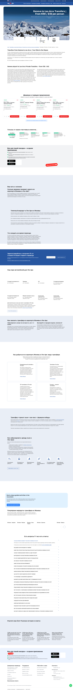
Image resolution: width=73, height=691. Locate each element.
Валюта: (58, 0)
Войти (64, 0)
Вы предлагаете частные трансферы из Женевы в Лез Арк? (25, 555)
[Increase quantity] (8, 116)
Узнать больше (23, 376)
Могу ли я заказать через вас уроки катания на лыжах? (25, 595)
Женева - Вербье (60, 522)
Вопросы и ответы (25, 669)
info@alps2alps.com (56, 667)
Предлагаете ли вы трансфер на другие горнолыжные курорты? (27, 605)
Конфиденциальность (21, 689)
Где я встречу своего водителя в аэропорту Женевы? (24, 573)
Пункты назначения (27, 3)
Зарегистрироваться (61, 257)
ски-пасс (18, 420)
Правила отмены (25, 671)
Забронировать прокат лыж (13, 468)
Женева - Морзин (21, 522)
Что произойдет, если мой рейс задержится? (23, 576)
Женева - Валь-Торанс (30, 523)
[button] (64, 527)
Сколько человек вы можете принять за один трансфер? (25, 552)
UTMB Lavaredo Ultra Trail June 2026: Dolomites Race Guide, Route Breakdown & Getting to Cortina (14, 634)
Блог (51, 3)
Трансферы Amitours (41, 673)
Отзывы (8, 674)
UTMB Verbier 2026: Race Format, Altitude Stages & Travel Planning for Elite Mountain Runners (27, 634)
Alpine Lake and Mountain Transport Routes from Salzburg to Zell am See (57, 633)
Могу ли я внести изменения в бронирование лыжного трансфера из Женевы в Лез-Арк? (31, 568)
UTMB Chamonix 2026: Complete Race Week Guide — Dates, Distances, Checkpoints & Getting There (43, 634)
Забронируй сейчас (14, 116)
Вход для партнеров (41, 671)
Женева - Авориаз (11, 522)
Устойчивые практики (11, 672)
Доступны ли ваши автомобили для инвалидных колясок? (26, 584)
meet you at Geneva (17, 80)
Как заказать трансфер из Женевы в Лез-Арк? (23, 560)
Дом (8, 47)
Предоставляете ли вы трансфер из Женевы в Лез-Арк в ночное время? (28, 587)
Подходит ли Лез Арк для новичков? (21, 600)
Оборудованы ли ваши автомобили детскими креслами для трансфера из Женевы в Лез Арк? (33, 581)
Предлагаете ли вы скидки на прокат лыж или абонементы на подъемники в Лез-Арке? (31, 592)
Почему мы (9, 676)
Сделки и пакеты (10, 670)
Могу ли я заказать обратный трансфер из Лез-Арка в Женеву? (26, 608)
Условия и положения (11, 689)
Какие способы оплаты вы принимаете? (22, 563)
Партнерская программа (41, 667)
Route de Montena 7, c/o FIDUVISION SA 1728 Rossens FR (58, 677)
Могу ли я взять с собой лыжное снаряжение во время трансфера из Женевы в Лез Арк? (31, 589)
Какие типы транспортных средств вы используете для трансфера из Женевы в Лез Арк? (32, 550)
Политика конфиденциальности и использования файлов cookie (18, 260)
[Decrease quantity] (5, 116)
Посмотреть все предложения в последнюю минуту (36, 120)
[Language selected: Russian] (10, 1)
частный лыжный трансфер (27, 307)
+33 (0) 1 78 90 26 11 (56, 679)
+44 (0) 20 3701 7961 (56, 673)
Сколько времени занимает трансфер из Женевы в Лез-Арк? (26, 540)
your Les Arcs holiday (46, 76)
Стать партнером (40, 669)
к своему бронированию (60, 419)
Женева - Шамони (41, 522)
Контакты (64, 3)
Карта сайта (28, 689)
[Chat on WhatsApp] (70, 685)
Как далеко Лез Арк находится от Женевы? (22, 547)
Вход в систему (25, 673)
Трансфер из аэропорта (45, 3)
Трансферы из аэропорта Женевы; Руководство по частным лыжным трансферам (24, 47)
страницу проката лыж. (27, 444)
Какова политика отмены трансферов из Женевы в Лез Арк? (26, 571)
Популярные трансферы (35, 3)
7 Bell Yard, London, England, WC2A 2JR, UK (58, 671)
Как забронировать (26, 667)
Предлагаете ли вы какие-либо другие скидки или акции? (25, 597)
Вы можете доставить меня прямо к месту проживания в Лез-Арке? (27, 579)
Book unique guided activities (13, 504)
